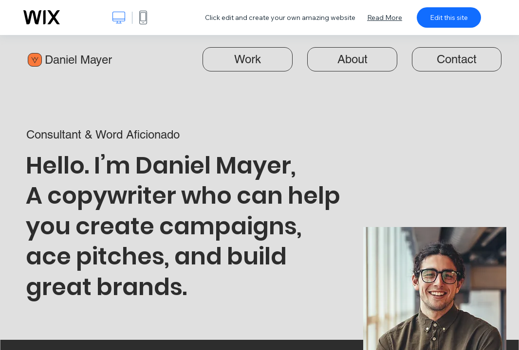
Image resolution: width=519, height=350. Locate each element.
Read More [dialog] (384, 17)
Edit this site (449, 17)
